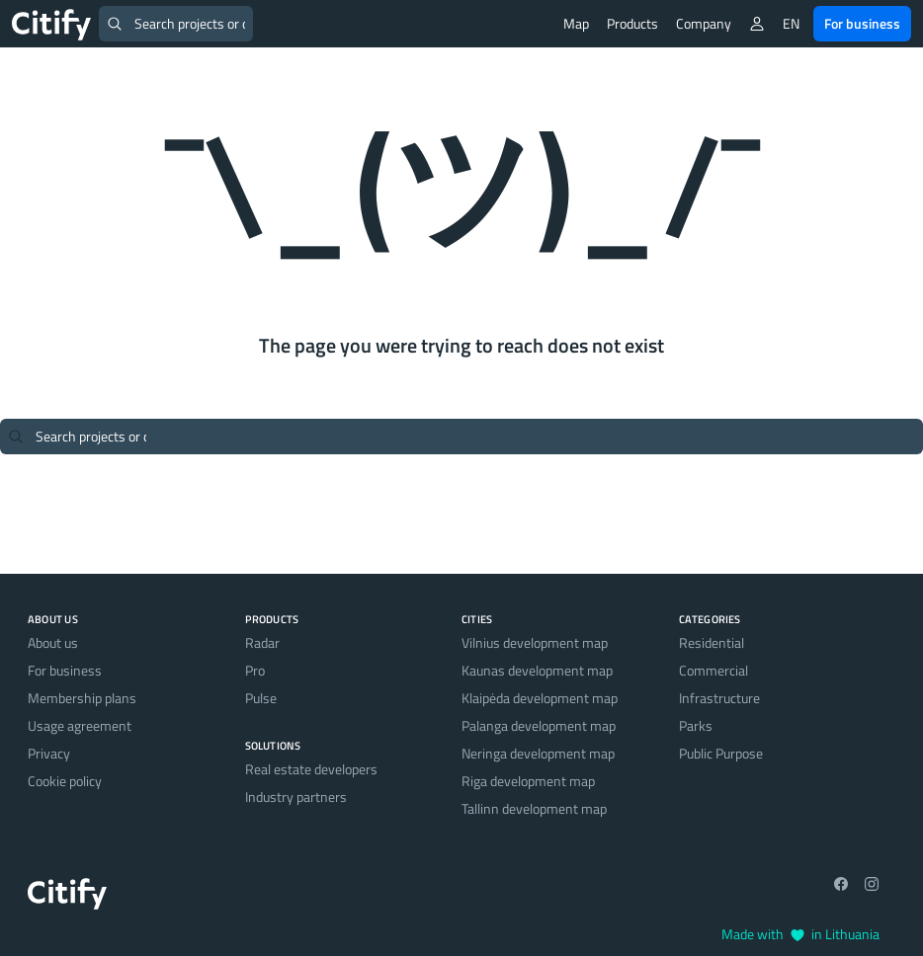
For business (862, 23)
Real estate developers (311, 768)
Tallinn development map (534, 808)
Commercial (713, 670)
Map (576, 23)
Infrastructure (719, 697)
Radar (262, 642)
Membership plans (82, 697)
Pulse (261, 697)
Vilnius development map (535, 642)
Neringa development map (538, 753)
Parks (696, 725)
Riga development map (528, 780)
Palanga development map (539, 725)
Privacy (49, 753)
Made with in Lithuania (800, 933)
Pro (255, 670)
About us (53, 642)
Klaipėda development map (540, 697)
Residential (711, 642)
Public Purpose (721, 753)
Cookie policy (65, 780)
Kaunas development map (537, 670)
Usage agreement (79, 725)
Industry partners (296, 796)
